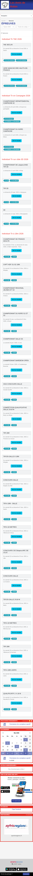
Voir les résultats (16, 54)
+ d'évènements (25, 720)
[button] (2, 828)
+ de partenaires (29, 814)
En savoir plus (16, 800)
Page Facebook (16, 809)
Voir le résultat (16, 140)
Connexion (26, 874)
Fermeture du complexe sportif (20, 724)
